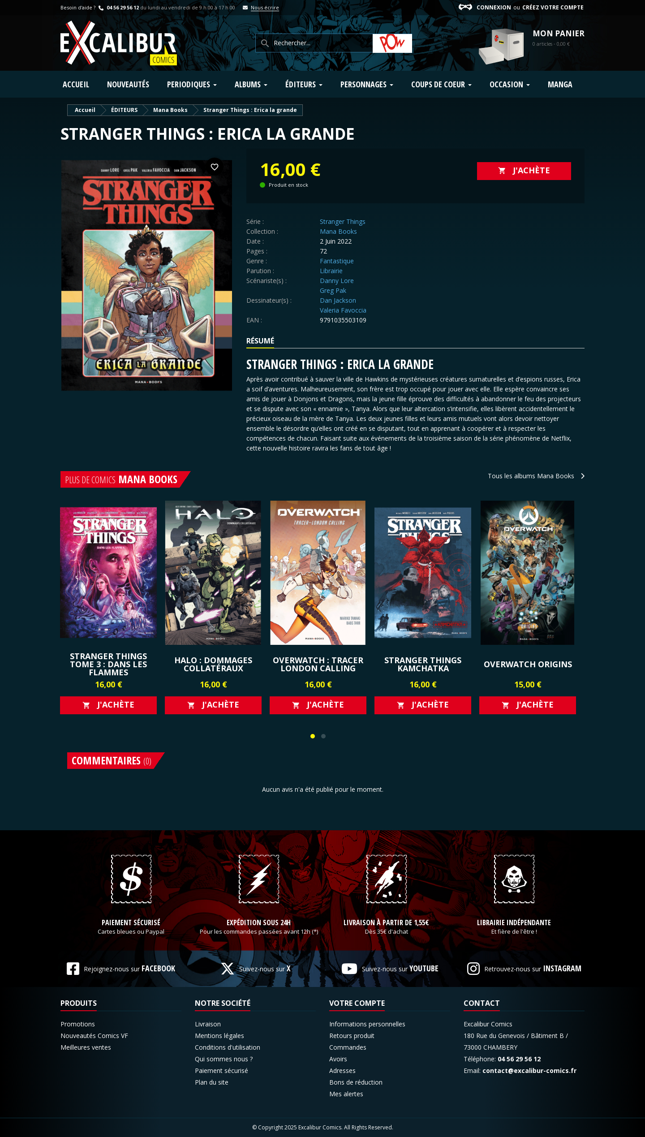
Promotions (77, 1024)
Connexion (494, 7)
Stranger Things (343, 221)
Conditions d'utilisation (227, 1047)
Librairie (331, 270)
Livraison (208, 1024)
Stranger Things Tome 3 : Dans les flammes (108, 664)
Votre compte (357, 1003)
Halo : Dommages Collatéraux (213, 664)
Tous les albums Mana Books (536, 476)
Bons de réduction (356, 1082)
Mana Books (338, 231)
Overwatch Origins (528, 664)
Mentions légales (219, 1035)
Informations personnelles (367, 1024)
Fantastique (337, 261)
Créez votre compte (553, 7)
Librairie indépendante (514, 923)
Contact (482, 1003)
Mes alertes (346, 1094)
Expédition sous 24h (259, 923)
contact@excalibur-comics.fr (529, 1070)
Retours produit (351, 1035)
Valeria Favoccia (343, 310)
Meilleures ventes (85, 1047)
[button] (312, 736)
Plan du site (211, 1082)
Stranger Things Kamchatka (422, 664)
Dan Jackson (338, 300)
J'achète (524, 170)
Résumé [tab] (260, 341)
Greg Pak (333, 290)
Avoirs (338, 1059)
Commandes (347, 1047)
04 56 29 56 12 (118, 7)
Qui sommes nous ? (224, 1059)
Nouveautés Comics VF (94, 1035)
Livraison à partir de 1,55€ (386, 923)
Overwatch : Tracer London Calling (318, 664)
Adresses (342, 1070)
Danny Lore (337, 280)
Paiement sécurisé (131, 923)
